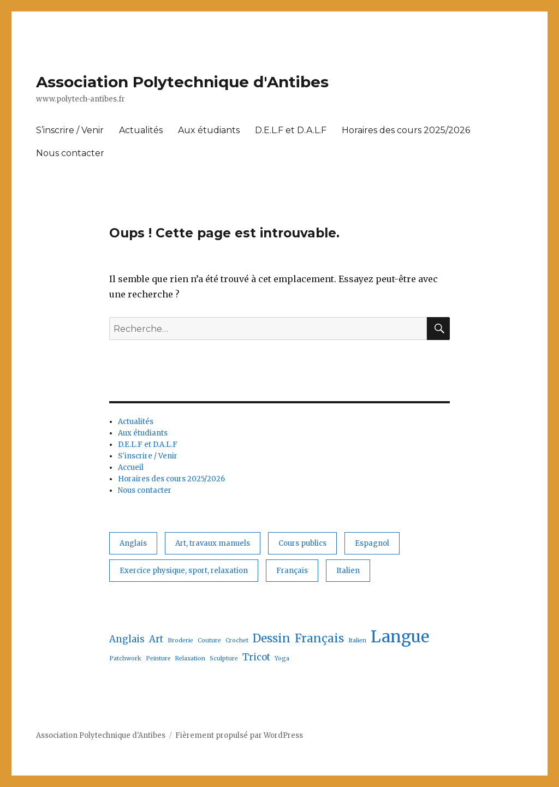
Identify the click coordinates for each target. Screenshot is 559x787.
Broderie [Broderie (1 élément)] (180, 640)
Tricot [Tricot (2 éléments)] (256, 657)
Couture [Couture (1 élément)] (209, 640)
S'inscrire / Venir (147, 456)
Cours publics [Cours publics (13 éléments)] (302, 543)
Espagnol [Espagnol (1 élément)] (372, 543)
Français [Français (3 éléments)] (292, 570)
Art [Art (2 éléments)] (156, 639)
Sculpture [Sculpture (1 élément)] (224, 658)
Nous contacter (70, 153)
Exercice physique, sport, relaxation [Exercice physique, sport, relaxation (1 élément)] (184, 570)
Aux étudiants (209, 130)
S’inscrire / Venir (70, 130)
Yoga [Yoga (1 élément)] (282, 658)
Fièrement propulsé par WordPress (239, 735)
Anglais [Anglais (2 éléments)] (133, 543)
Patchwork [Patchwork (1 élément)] (125, 658)
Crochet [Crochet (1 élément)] (236, 640)
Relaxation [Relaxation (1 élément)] (190, 658)
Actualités (141, 130)
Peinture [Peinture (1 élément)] (158, 658)
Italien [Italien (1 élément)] (348, 570)
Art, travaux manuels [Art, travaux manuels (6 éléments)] (212, 543)
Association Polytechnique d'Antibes (182, 82)
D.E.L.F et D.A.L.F (290, 130)
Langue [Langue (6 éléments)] (400, 637)
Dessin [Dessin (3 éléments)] (271, 638)
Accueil (131, 467)
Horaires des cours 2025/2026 (406, 130)
